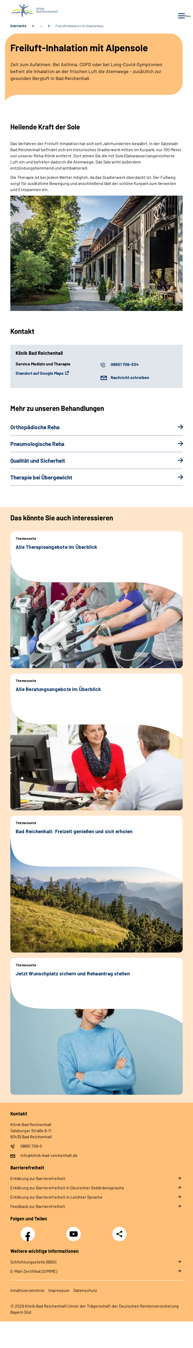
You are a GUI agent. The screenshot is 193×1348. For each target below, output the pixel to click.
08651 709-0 (31, 1145)
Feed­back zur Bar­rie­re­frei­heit (37, 1206)
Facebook (29, 1231)
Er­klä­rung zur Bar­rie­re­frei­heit (37, 1178)
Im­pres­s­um (58, 1290)
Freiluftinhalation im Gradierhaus (80, 26)
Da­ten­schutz (85, 1290)
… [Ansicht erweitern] (41, 25)
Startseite (18, 26)
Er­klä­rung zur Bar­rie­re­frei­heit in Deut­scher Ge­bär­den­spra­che (67, 1187)
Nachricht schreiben (130, 377)
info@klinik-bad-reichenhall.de (49, 1155)
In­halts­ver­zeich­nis (27, 1290)
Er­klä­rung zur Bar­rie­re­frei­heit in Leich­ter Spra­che (56, 1196)
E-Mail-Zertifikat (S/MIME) (33, 1271)
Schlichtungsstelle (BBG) (33, 1261)
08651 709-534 (125, 364)
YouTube (74, 1231)
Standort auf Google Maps (40, 373)
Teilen (119, 1234)
